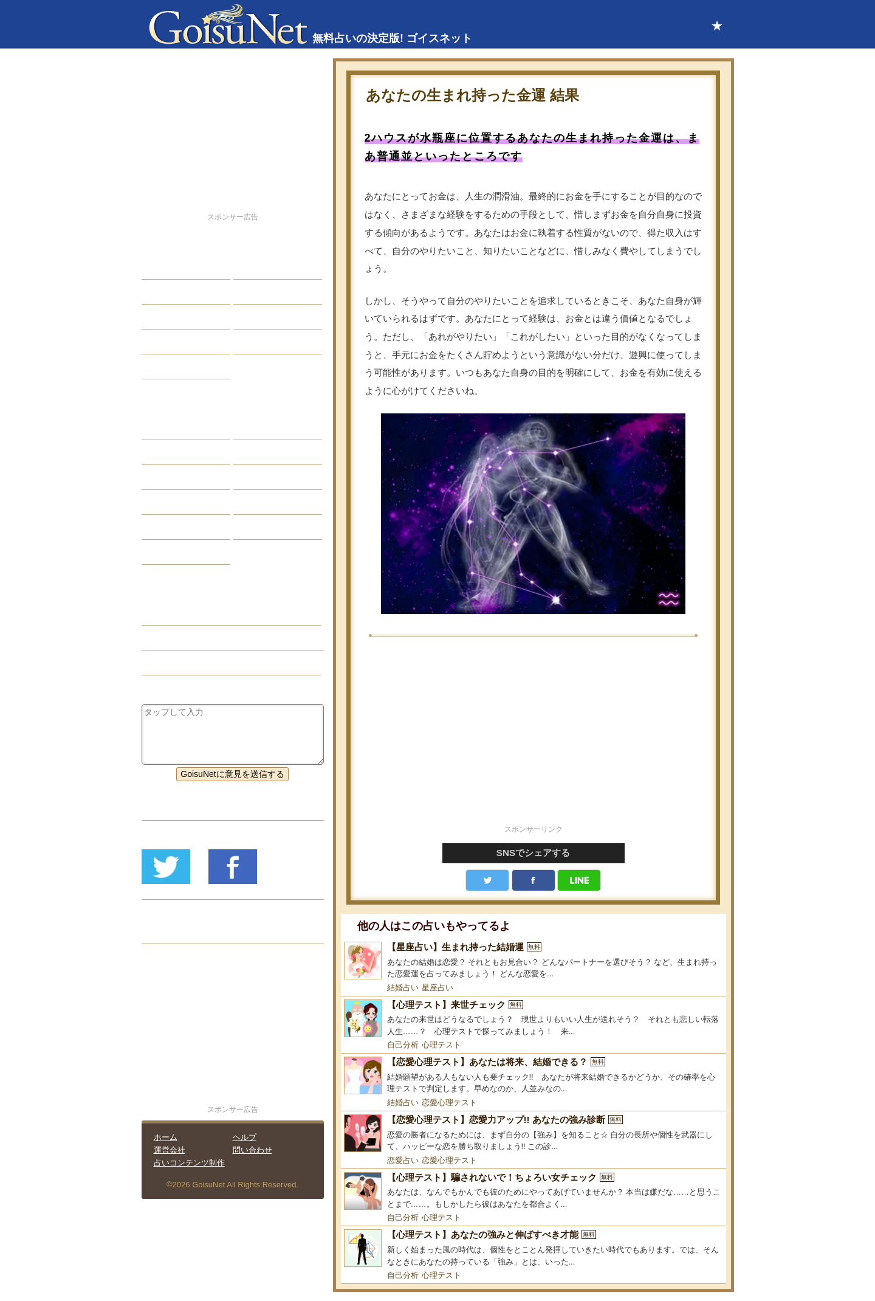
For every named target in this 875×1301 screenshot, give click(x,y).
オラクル (168, 502)
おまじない (172, 552)
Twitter (487, 880)
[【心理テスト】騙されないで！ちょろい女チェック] (533, 1191)
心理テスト (441, 1044)
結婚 (250, 267)
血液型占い (263, 477)
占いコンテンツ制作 (189, 1162)
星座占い (437, 987)
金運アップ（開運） (189, 638)
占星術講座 (172, 366)
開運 (159, 342)
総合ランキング (272, 342)
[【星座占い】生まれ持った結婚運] (533, 961)
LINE (579, 880)
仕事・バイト (267, 317)
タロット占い (267, 452)
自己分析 (403, 1044)
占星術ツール (267, 427)
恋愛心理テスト (449, 1102)
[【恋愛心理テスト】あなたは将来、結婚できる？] (533, 1076)
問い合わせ (252, 1149)
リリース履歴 (176, 931)
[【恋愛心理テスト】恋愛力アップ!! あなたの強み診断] (533, 1133)
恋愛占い (403, 1160)
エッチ (163, 317)
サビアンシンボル (185, 452)
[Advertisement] (533, 737)
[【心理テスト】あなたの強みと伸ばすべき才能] (533, 1248)
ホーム (165, 1137)
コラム (255, 502)
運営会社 (169, 1149)
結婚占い (403, 987)
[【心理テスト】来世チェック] (533, 1018)
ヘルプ (244, 1137)
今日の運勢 (263, 292)
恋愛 (159, 267)
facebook (533, 880)
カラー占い (172, 477)
